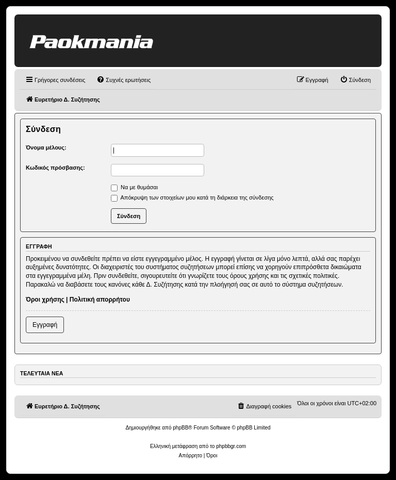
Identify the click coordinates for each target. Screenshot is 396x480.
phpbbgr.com (231, 446)
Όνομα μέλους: (46, 147)
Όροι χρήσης (45, 299)
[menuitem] (123, 80)
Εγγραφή (44, 324)
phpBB (180, 428)
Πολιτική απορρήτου (100, 299)
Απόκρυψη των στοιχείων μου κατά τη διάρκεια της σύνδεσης (192, 197)
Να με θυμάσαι (134, 187)
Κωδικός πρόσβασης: (55, 167)
